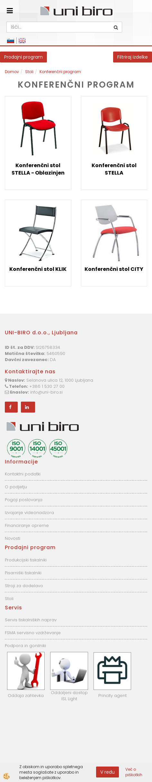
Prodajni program (23, 57)
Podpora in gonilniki (25, 646)
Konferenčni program (60, 71)
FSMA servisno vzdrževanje (33, 633)
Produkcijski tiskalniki (26, 560)
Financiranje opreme (27, 525)
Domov (12, 71)
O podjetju (16, 487)
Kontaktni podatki (22, 474)
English (22, 40)
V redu (107, 772)
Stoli (29, 71)
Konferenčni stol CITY (114, 269)
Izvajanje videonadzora (29, 513)
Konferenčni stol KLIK (38, 269)
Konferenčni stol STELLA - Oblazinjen (38, 169)
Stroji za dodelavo (24, 586)
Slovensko (10, 40)
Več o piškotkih (133, 772)
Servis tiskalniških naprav (31, 620)
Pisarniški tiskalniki (23, 573)
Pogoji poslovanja (23, 500)
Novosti (12, 538)
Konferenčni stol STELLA (114, 169)
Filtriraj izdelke (132, 57)
